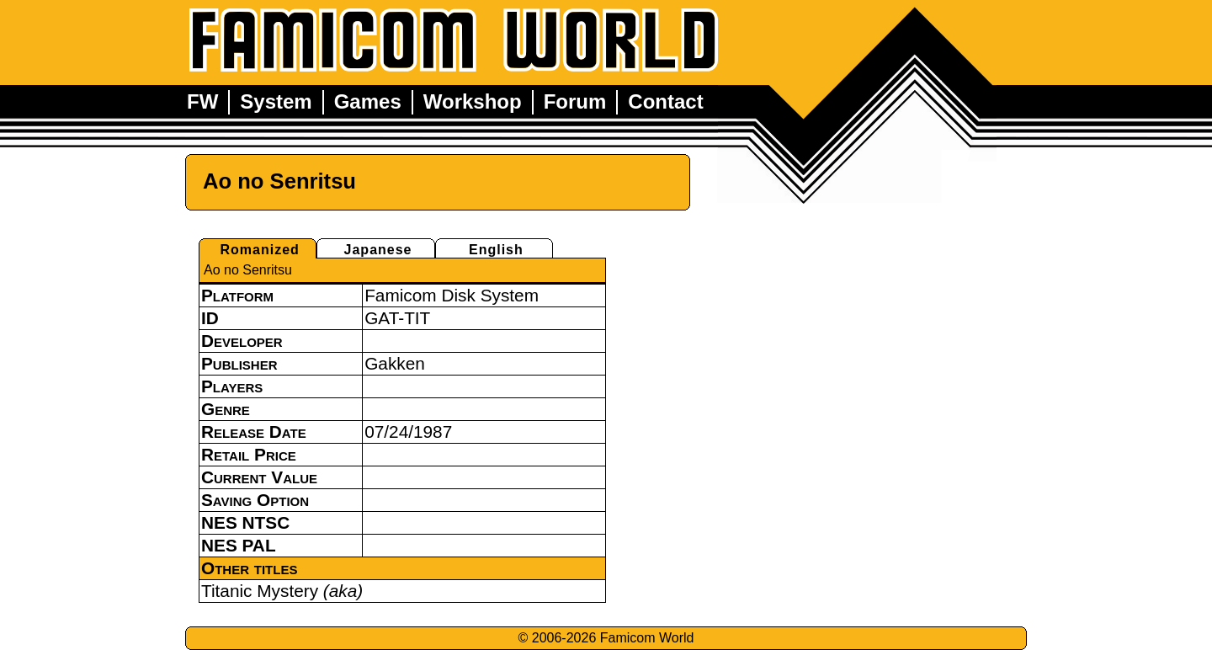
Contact (665, 101)
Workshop (472, 101)
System (275, 101)
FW (202, 101)
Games (367, 101)
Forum (575, 101)
